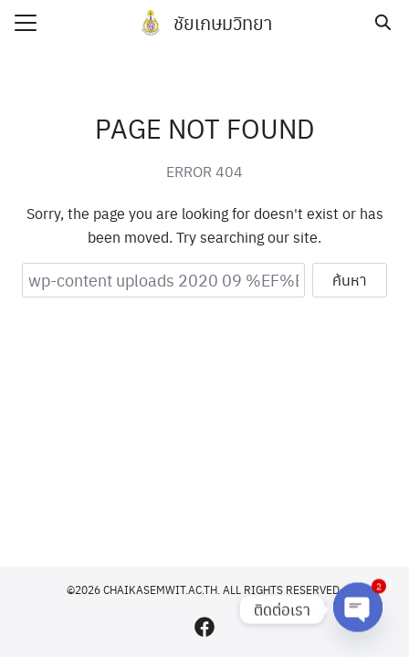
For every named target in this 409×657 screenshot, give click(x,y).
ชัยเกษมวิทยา (222, 23)
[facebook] (204, 627)
